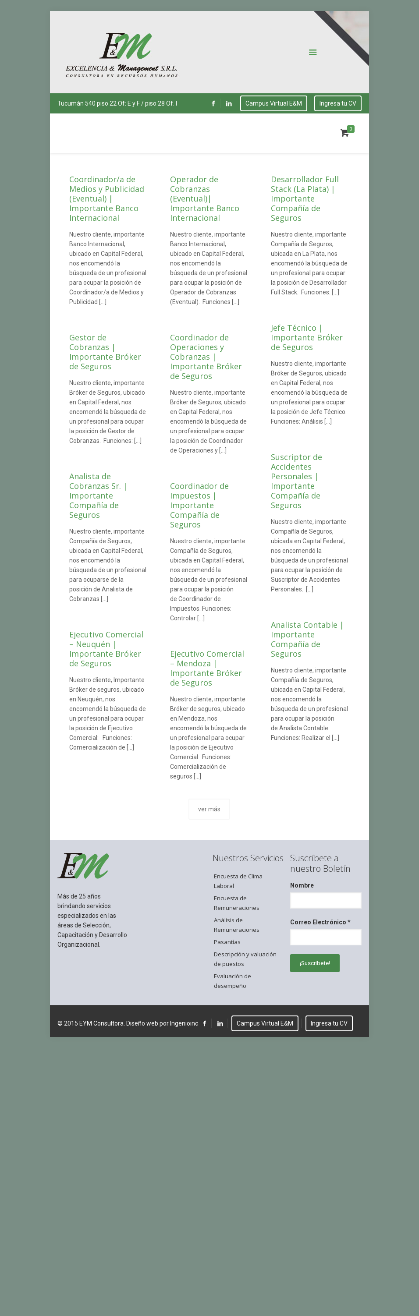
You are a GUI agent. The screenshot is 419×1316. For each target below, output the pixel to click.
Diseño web (142, 1023)
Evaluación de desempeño (232, 981)
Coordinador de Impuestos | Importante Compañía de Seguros (199, 505)
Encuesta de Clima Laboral (238, 881)
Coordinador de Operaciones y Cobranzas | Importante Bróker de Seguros (206, 356)
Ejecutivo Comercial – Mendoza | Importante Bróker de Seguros (207, 668)
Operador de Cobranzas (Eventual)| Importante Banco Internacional (204, 198)
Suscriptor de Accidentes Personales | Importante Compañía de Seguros (296, 481)
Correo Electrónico (320, 922)
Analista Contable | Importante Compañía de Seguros (307, 639)
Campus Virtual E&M (273, 103)
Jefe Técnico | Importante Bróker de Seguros (307, 337)
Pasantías (227, 942)
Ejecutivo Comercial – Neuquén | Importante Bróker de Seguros (106, 649)
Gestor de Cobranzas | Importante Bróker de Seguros (105, 351)
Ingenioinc (184, 1023)
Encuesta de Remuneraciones (236, 903)
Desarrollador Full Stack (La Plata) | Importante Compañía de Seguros (305, 198)
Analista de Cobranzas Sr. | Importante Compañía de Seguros (98, 495)
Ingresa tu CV (338, 103)
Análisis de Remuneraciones (236, 925)
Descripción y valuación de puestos (245, 959)
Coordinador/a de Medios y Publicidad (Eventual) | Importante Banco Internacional (106, 198)
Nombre (302, 885)
